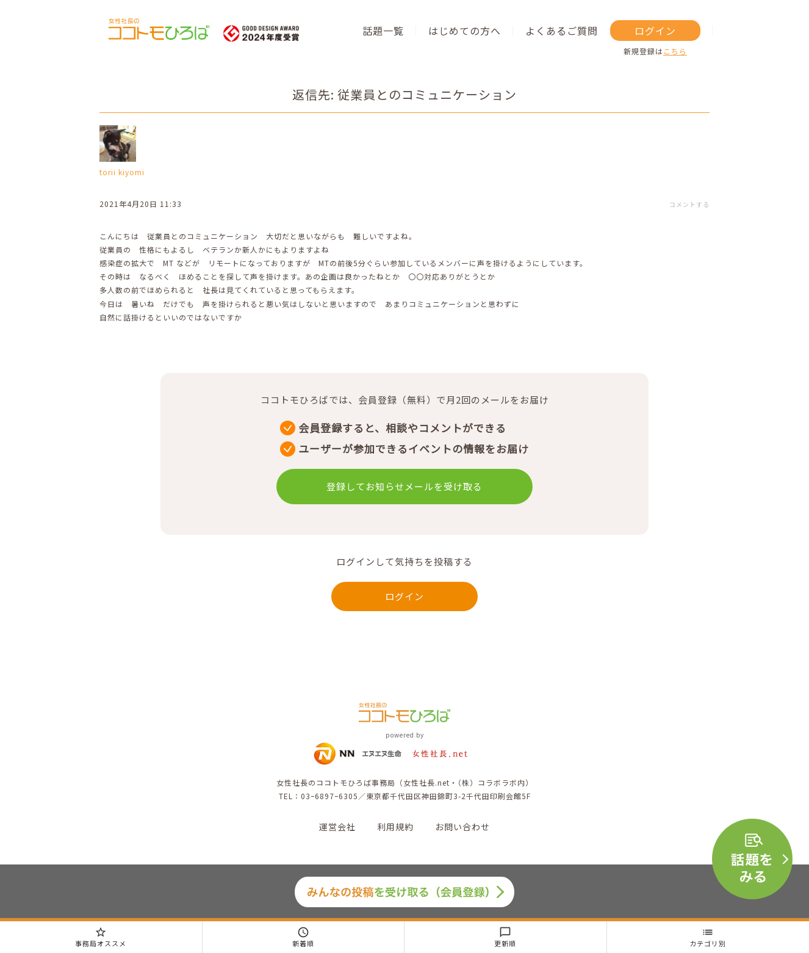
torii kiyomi (122, 172)
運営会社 (337, 826)
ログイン (655, 30)
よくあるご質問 (561, 30)
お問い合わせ (462, 826)
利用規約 (395, 826)
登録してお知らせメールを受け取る (404, 486)
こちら (675, 51)
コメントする (689, 204)
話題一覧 (383, 30)
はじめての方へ (464, 30)
